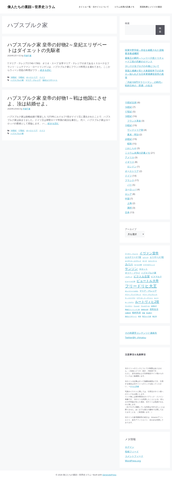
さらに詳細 (134, 386)
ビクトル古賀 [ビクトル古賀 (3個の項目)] (142, 276)
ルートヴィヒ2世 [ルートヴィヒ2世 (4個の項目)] (147, 301)
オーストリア (31, 77)
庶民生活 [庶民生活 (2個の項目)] (154, 309)
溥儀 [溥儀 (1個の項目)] (143, 313)
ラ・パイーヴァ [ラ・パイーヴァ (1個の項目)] (130, 298)
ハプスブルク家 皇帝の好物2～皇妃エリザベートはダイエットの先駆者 (57, 47)
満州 (129, 207)
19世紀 (21, 77)
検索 (127, 23)
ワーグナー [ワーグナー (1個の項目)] (128, 306)
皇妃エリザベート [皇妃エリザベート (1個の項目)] (131, 316)
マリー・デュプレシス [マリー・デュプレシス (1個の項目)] (149, 294)
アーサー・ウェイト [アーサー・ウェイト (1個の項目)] (131, 254)
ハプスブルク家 (17, 80)
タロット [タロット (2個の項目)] (143, 269)
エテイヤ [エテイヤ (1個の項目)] (145, 257)
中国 (127, 198)
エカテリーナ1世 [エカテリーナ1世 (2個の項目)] (133, 257)
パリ (129, 184)
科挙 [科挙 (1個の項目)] (139, 316)
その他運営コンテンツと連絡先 (141, 332)
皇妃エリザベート (50, 80)
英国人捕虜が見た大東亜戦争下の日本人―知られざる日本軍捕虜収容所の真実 (144, 74)
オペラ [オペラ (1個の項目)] (144, 261)
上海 (129, 203)
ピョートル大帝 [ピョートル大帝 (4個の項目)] (148, 281)
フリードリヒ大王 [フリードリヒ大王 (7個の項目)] (141, 286)
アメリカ (129, 157)
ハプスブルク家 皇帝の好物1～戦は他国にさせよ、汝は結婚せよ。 (57, 101)
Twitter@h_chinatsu (135, 337)
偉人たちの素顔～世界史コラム (31, 6)
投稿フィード (132, 451)
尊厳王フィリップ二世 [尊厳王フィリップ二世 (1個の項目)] (132, 309)
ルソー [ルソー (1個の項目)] (156, 298)
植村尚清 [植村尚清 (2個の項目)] (136, 312)
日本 (127, 212)
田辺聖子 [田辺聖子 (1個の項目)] (149, 313)
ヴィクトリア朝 (135, 129)
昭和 (129, 143)
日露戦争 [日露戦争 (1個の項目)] (128, 313)
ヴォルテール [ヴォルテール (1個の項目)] (145, 306)
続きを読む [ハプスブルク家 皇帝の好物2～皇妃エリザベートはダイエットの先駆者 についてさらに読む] (45, 70)
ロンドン (131, 166)
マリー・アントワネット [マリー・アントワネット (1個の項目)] (133, 294)
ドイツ (42, 77)
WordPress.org (133, 460)
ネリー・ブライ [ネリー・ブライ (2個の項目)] (132, 272)
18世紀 (13, 77)
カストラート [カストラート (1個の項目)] (152, 261)
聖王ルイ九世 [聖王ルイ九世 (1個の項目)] (146, 316)
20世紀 (128, 139)
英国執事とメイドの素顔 (151, 6)
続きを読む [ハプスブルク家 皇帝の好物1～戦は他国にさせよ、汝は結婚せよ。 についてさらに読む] (53, 123)
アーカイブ (130, 229)
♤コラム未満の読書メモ (137, 152)
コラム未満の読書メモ (124, 6)
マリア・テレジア (33, 80)
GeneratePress (109, 474)
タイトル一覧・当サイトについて (94, 6)
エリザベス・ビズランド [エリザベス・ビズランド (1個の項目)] (133, 261)
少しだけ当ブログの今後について (142, 66)
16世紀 (13, 130)
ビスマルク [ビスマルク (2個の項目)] (156, 276)
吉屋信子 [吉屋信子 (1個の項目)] (154, 306)
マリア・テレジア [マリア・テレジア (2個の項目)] (148, 290)
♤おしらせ (130, 148)
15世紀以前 (131, 102)
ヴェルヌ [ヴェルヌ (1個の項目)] (136, 306)
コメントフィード (134, 456)
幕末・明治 (133, 134)
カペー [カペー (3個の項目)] (129, 264)
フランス (129, 180)
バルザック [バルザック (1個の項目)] (128, 277)
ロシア (128, 194)
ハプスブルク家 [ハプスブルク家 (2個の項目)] (148, 272)
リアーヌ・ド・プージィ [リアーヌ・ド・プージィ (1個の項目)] (145, 298)
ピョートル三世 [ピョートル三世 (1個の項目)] (130, 281)
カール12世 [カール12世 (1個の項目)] (138, 265)
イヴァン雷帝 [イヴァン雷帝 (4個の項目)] (149, 253)
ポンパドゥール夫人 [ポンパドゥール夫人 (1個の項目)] (131, 291)
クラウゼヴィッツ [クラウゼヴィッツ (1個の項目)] (149, 265)
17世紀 (21, 130)
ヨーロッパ (130, 189)
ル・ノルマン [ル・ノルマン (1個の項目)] (129, 302)
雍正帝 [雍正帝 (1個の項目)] (154, 316)
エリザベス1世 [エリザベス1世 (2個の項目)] (157, 257)
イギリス (129, 162)
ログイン (129, 447)
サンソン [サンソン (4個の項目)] (131, 268)
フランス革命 (134, 120)
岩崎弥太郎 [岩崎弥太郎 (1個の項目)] (144, 309)
